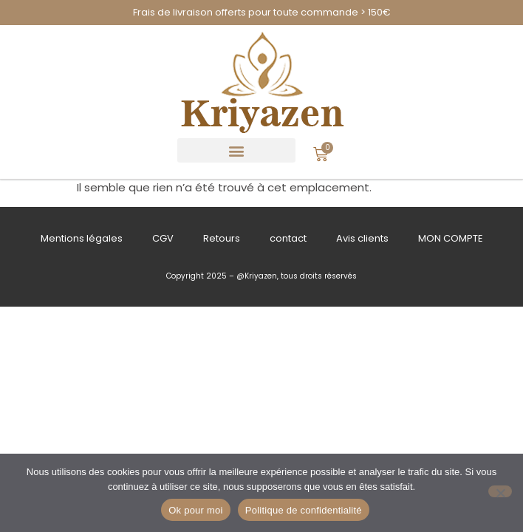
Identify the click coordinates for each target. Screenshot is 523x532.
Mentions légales (82, 238)
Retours (221, 238)
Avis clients (362, 238)
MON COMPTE (450, 238)
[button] (236, 150)
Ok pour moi (195, 510)
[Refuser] (500, 491)
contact (288, 238)
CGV (163, 238)
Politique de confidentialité (303, 510)
